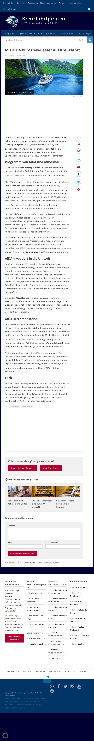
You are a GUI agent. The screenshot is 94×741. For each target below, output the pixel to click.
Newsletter (40, 671)
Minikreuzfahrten (37, 638)
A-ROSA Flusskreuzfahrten (56, 634)
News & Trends (35, 33)
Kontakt (83, 671)
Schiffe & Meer (67, 33)
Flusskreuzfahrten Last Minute (57, 600)
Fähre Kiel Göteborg (75, 594)
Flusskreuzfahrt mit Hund (56, 625)
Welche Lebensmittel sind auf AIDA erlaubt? (42, 504)
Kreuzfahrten (8, 3)
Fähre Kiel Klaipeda (75, 603)
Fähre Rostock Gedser (77, 620)
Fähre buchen (78, 644)
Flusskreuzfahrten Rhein (57, 617)
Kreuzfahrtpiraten (43, 19)
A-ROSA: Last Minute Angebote (56, 642)
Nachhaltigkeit (27, 406)
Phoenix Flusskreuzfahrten (56, 651)
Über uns (27, 671)
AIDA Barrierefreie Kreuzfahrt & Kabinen (65, 504)
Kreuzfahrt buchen (10, 9)
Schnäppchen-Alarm (14, 624)
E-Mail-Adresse (52, 542)
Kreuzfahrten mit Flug (35, 617)
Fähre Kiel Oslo (78, 587)
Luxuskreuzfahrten (35, 633)
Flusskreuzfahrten (48, 3)
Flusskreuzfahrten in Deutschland (57, 591)
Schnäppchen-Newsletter (14, 638)
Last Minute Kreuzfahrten (33, 608)
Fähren (62, 3)
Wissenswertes (74, 3)
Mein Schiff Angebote (33, 600)
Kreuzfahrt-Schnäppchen (22, 468)
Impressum (70, 671)
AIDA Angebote (35, 593)
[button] (5, 735)
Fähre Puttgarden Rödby (79, 611)
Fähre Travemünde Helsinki (79, 637)
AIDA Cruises (15, 406)
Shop (47, 676)
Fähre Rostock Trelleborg (77, 628)
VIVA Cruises (56, 658)
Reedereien (33, 3)
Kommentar (13, 526)
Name (10, 542)
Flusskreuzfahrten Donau (57, 608)
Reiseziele (21, 3)
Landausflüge (84, 33)
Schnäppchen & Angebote (14, 33)
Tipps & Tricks (51, 33)
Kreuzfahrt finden (51, 468)
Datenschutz (55, 671)
